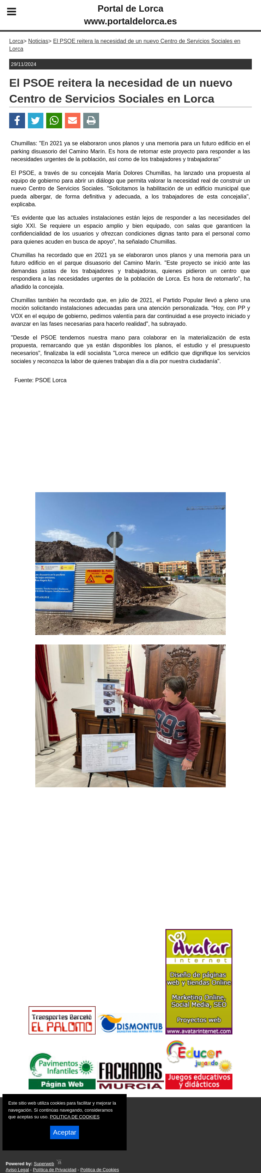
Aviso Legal (17, 1169)
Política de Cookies (99, 1169)
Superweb (44, 1163)
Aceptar (64, 1132)
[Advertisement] (131, 439)
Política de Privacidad (54, 1169)
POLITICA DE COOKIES (75, 1116)
